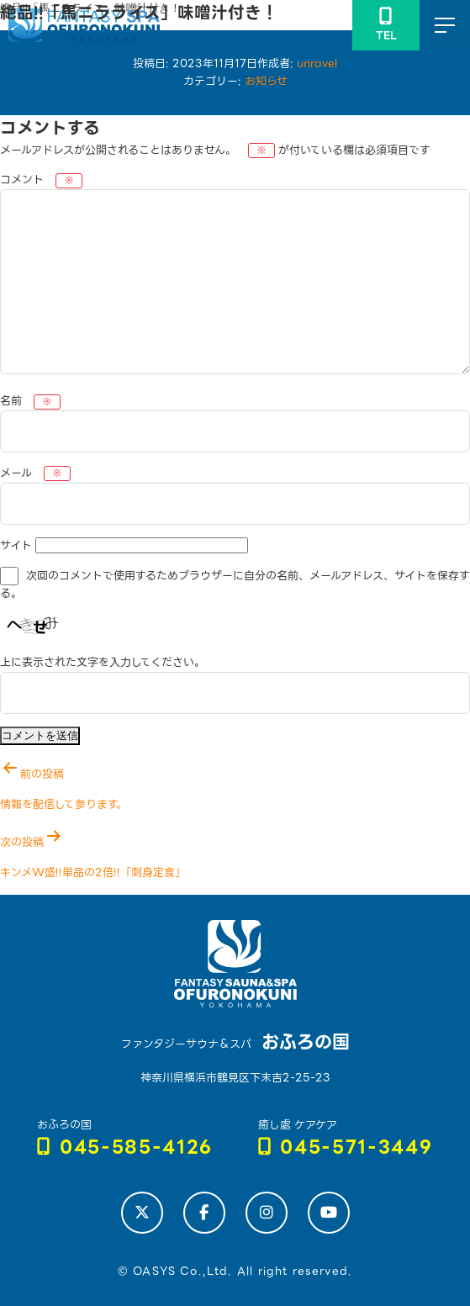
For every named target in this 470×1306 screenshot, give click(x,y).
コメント (41, 179)
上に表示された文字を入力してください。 (102, 662)
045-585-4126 (125, 1147)
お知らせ (266, 81)
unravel (317, 63)
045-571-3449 (345, 1147)
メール (35, 473)
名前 (30, 401)
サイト (16, 545)
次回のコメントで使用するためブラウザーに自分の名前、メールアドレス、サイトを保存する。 (235, 585)
